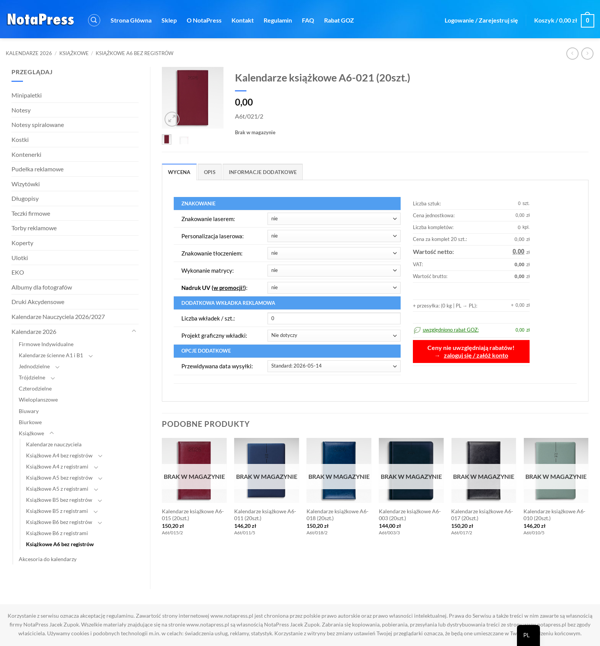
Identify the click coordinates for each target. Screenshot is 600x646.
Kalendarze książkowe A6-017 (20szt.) (482, 515)
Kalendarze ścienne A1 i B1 (51, 355)
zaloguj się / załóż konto (476, 355)
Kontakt (243, 20)
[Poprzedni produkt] (587, 53)
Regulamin (278, 20)
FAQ (308, 20)
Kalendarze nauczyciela (54, 444)
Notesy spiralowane (37, 124)
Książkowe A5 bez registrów (59, 477)
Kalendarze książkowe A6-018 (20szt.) (337, 515)
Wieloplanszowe (38, 399)
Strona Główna (131, 20)
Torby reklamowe (34, 227)
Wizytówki (25, 183)
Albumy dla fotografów (41, 287)
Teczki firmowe (30, 213)
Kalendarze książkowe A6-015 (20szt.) (193, 515)
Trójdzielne (32, 377)
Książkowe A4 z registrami (57, 466)
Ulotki (19, 257)
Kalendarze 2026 (29, 53)
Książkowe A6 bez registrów (134, 53)
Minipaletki (26, 95)
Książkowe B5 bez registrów (59, 499)
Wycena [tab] (179, 172)
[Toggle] (134, 331)
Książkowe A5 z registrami (57, 488)
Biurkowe (30, 422)
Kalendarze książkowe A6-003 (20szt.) (410, 515)
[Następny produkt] (572, 53)
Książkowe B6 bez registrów (59, 522)
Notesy (21, 110)
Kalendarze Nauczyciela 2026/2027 (58, 316)
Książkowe (74, 53)
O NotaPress (204, 20)
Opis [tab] (209, 172)
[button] (94, 20)
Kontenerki (26, 154)
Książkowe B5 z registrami (57, 511)
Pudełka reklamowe (37, 168)
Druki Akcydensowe (37, 301)
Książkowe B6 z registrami (57, 533)
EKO (17, 272)
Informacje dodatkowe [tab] (263, 172)
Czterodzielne (35, 388)
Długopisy (25, 198)
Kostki (20, 139)
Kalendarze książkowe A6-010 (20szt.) (554, 515)
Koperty (22, 242)
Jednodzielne (34, 366)
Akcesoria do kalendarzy (48, 559)
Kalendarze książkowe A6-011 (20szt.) (265, 515)
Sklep (169, 20)
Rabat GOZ (339, 20)
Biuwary (29, 411)
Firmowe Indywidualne (46, 344)
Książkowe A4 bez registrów (59, 455)
